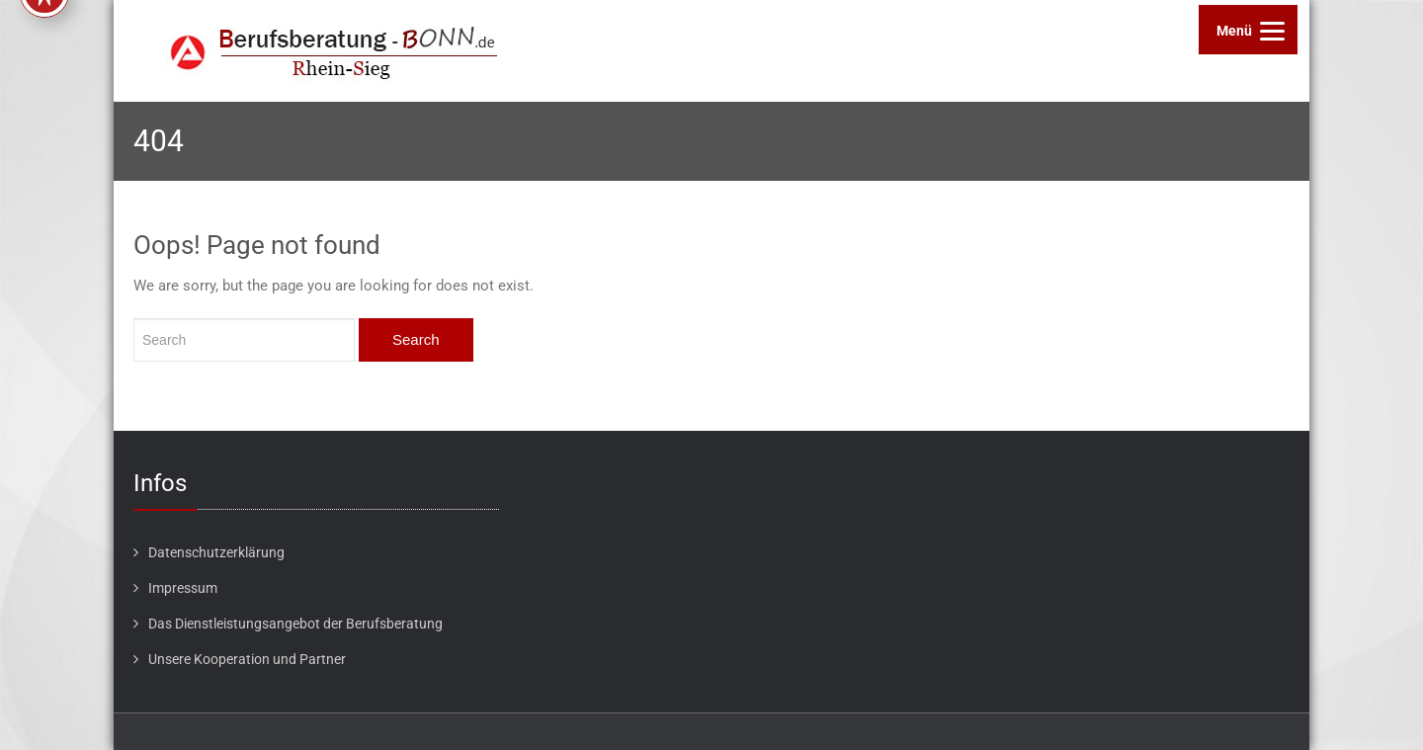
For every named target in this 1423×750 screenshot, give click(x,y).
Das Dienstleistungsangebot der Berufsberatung (295, 623)
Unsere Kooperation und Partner (247, 659)
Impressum (182, 588)
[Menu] (1248, 29)
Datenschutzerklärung (216, 552)
